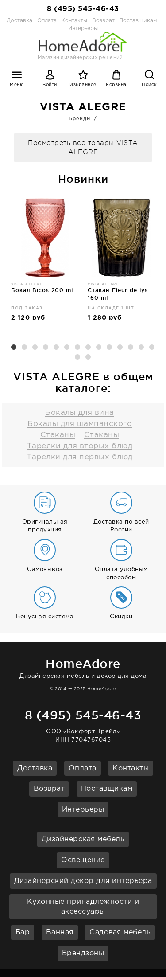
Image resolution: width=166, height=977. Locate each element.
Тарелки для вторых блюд (80, 446)
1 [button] (14, 347)
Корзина (116, 85)
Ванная (59, 932)
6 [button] (67, 347)
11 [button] (120, 347)
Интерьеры (83, 809)
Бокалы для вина (79, 413)
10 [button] (109, 347)
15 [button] (77, 357)
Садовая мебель (120, 932)
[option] (45, 263)
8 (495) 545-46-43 (83, 9)
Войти (49, 85)
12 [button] (131, 347)
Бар (22, 932)
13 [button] (141, 347)
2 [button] (24, 347)
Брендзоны (83, 953)
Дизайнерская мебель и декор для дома (83, 667)
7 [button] (77, 347)
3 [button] (35, 347)
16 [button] (88, 357)
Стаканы (58, 435)
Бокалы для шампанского (79, 424)
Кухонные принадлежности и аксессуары (83, 907)
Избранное (83, 85)
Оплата (47, 20)
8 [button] (88, 347)
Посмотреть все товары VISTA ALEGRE (83, 147)
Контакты (74, 20)
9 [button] (99, 347)
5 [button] (56, 347)
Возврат (103, 20)
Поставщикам (138, 20)
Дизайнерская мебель (83, 839)
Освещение (83, 860)
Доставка (19, 20)
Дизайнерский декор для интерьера (83, 881)
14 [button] (152, 347)
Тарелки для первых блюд (80, 457)
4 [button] (46, 347)
